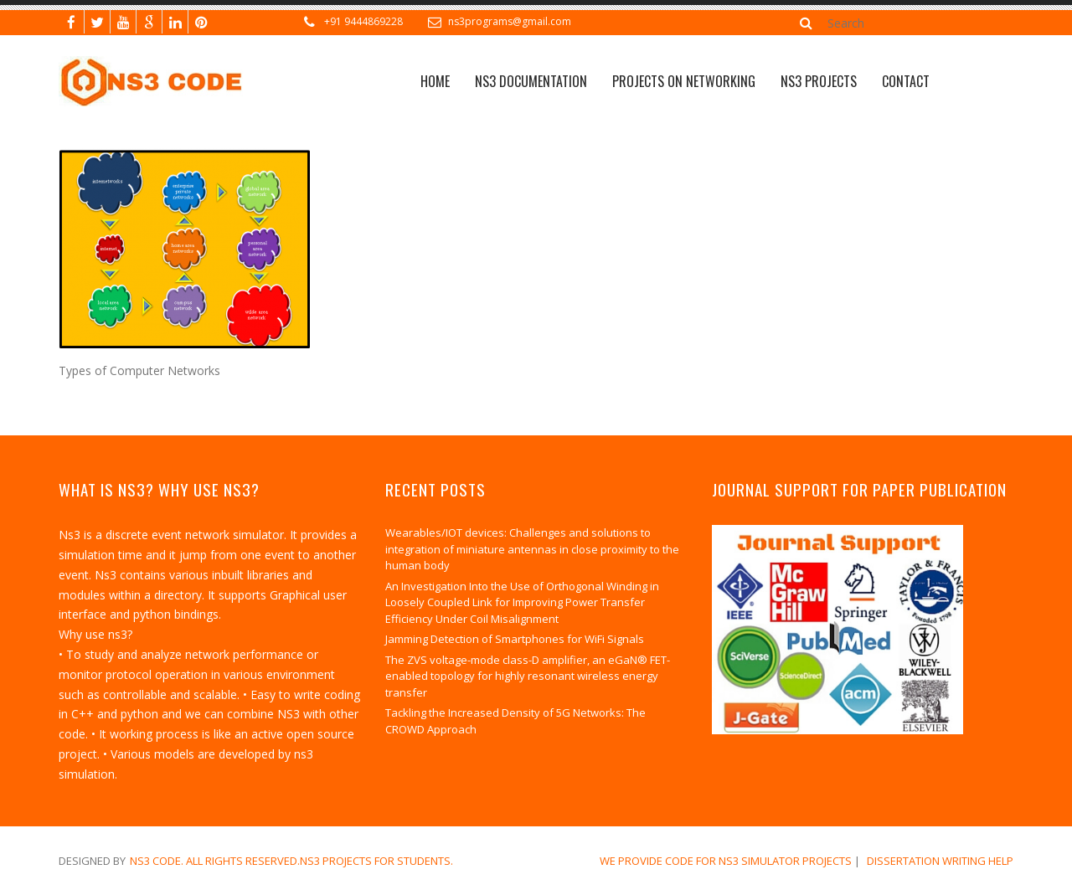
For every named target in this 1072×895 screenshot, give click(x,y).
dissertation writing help (940, 860)
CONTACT (906, 81)
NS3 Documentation (531, 81)
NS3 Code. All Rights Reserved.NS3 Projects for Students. (291, 860)
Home (435, 81)
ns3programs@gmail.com (509, 21)
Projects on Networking (683, 81)
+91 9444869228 (363, 21)
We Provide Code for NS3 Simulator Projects (726, 860)
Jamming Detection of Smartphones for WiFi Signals (514, 638)
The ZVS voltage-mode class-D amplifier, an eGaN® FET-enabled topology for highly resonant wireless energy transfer (527, 676)
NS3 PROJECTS (819, 81)
